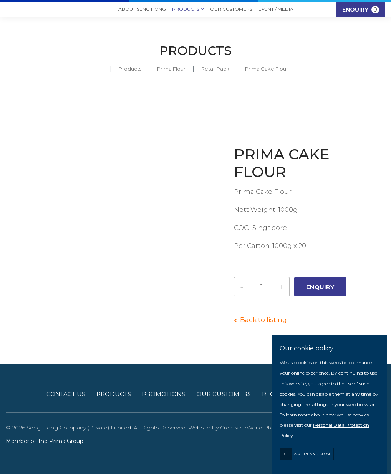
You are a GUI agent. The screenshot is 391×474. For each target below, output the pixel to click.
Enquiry (360, 9)
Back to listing (263, 320)
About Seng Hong (142, 9)
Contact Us (65, 394)
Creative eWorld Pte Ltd (252, 427)
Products (188, 9)
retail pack (215, 69)
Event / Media (275, 9)
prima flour (171, 69)
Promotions (163, 394)
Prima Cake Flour (266, 69)
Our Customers (231, 9)
